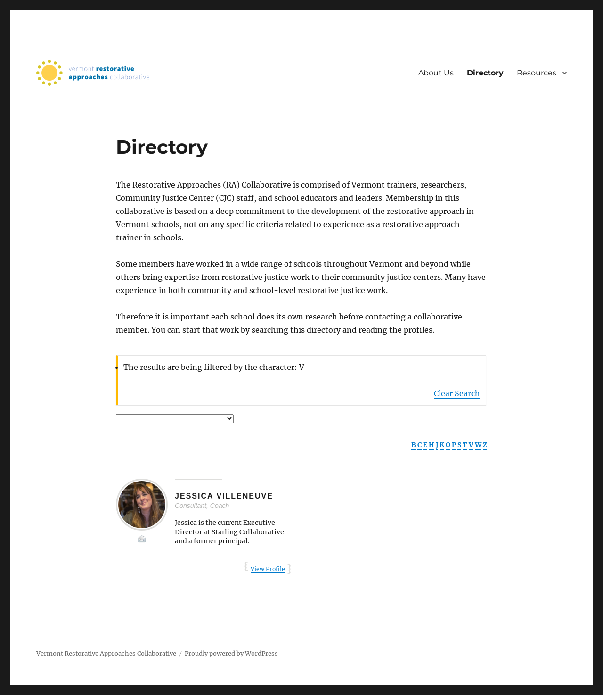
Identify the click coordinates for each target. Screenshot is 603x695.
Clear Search (457, 393)
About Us (436, 72)
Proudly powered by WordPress (231, 654)
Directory (485, 72)
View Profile (268, 568)
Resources (536, 72)
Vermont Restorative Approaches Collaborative (106, 654)
